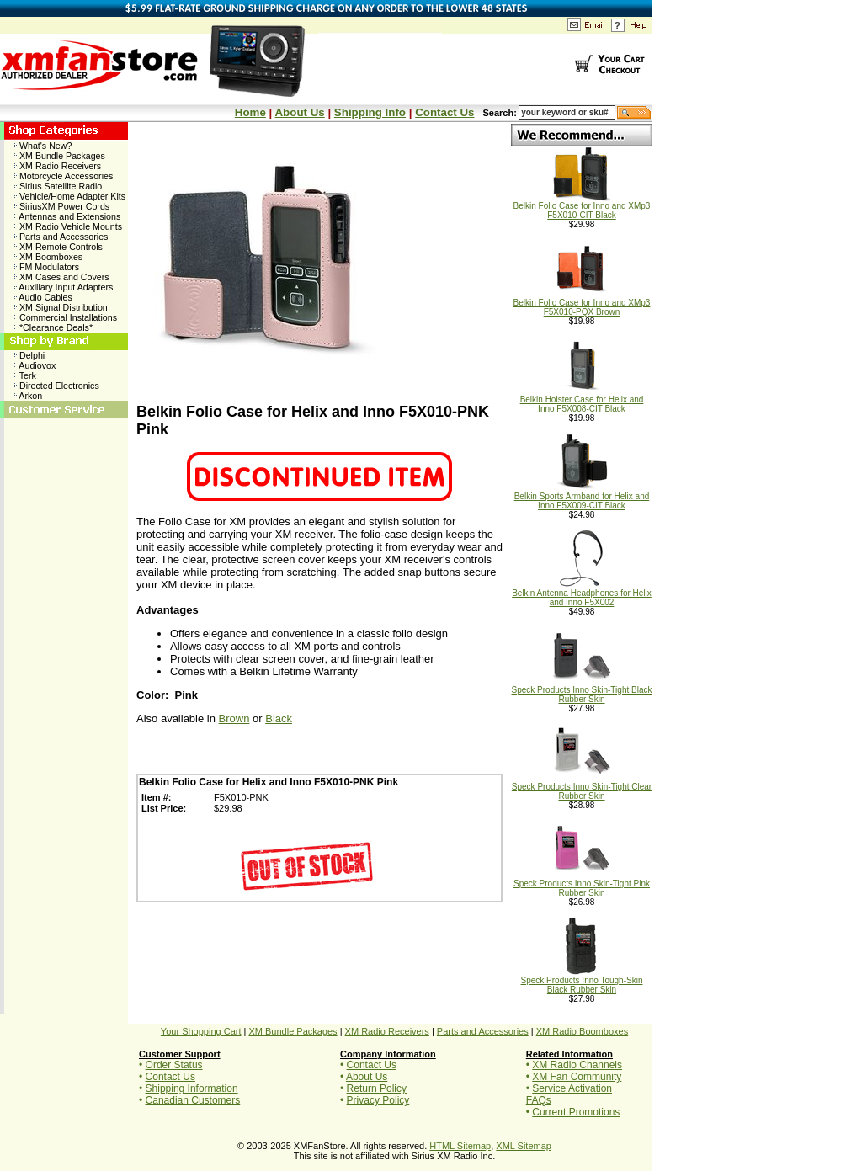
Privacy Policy (378, 1100)
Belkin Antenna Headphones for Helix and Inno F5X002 (582, 594)
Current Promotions (576, 1112)
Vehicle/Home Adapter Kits (69, 196)
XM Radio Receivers (57, 166)
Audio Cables (42, 297)
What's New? (42, 146)
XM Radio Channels (577, 1065)
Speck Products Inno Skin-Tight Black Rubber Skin (582, 691)
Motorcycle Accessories (63, 176)
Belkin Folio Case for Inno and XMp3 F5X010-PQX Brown (582, 303)
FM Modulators (46, 267)
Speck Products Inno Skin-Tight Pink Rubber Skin (581, 884)
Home (250, 112)
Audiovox (34, 365)
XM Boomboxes (47, 257)
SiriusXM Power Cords (61, 206)
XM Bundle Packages (59, 156)
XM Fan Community (576, 1077)
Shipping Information (192, 1088)
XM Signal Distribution (60, 307)
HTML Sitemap (460, 1146)
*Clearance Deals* (53, 327)
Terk (24, 375)
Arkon (27, 396)
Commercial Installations (65, 317)
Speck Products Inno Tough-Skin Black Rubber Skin (582, 981)
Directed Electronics (56, 386)
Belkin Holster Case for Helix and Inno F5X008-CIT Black (582, 400)
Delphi (29, 355)
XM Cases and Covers (61, 277)
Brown (234, 718)
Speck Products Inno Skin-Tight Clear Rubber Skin (582, 787)
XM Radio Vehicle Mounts (67, 226)
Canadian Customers (193, 1100)
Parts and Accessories (60, 237)
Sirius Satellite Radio (57, 186)
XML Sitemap (523, 1146)
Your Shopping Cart (201, 1031)
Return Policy (377, 1088)
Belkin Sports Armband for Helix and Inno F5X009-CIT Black (582, 497)
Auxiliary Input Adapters (63, 287)
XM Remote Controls (58, 247)
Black (278, 718)
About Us (299, 112)
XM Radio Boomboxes (582, 1031)
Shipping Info (370, 112)
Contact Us (444, 112)
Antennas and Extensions (66, 216)
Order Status (174, 1065)
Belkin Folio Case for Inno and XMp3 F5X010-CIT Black (582, 207)
